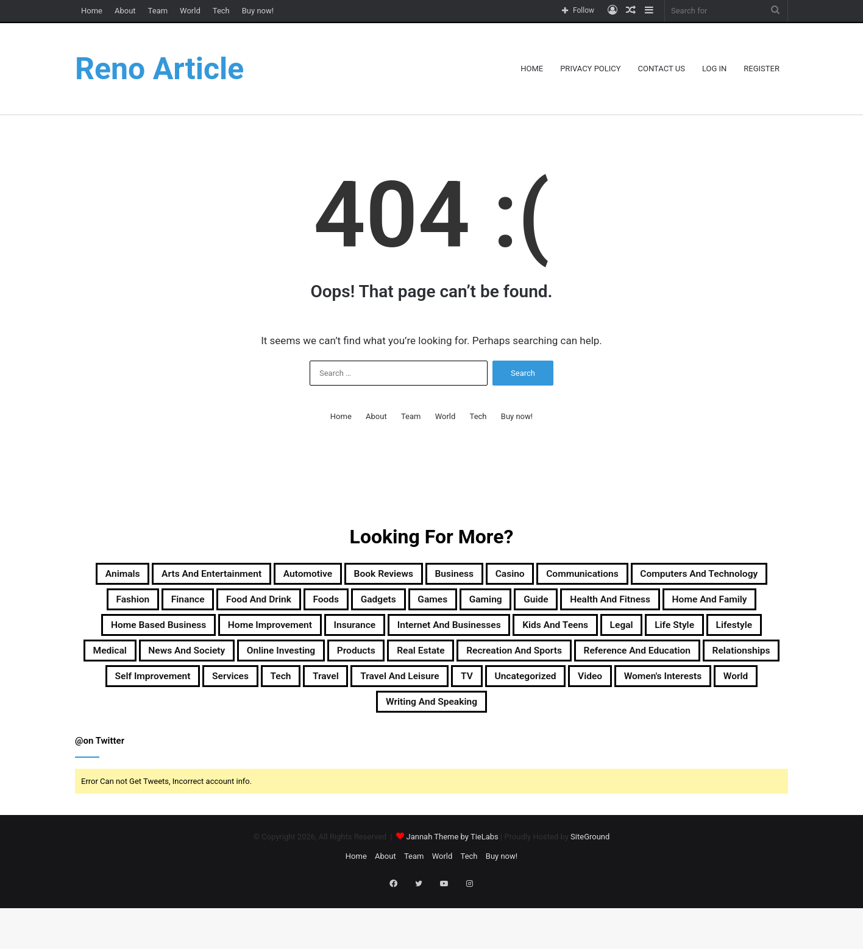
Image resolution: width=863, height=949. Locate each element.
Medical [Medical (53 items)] (603, 663)
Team (158, 10)
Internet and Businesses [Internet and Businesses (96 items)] (181, 663)
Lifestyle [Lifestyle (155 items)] (534, 663)
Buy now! (258, 10)
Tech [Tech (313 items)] (336, 721)
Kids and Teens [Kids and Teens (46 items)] (314, 663)
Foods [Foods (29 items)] (541, 605)
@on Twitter (99, 791)
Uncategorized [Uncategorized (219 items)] (637, 721)
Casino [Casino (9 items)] (615, 575)
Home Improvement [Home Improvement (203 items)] (618, 634)
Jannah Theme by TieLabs (452, 887)
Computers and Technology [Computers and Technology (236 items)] (181, 605)
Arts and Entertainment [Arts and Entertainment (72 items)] (245, 575)
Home (91, 10)
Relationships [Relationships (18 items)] (722, 692)
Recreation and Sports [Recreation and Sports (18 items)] (437, 692)
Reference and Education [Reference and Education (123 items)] (592, 692)
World (190, 10)
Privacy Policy (590, 68)
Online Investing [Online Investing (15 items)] (148, 692)
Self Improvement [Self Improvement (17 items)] (178, 721)
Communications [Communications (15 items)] (704, 575)
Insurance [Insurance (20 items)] (723, 634)
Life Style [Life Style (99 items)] (461, 663)
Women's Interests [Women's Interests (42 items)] (332, 751)
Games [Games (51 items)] (671, 605)
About (125, 10)
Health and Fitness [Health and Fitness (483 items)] (220, 634)
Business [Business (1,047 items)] (547, 575)
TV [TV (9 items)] (565, 721)
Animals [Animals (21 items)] (134, 575)
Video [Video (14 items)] (717, 721)
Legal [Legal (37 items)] (396, 663)
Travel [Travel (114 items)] (391, 721)
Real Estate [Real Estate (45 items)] (321, 692)
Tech (221, 10)
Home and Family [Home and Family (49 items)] (344, 634)
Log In (714, 68)
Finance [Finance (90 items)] (370, 605)
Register (762, 68)
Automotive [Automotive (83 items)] (365, 575)
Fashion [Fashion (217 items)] (303, 605)
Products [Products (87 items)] (241, 692)
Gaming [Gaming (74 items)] (736, 605)
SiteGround (589, 887)
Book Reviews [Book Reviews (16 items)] (459, 575)
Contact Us (661, 68)
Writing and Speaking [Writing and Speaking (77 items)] (522, 751)
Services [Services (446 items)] (275, 721)
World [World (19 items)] (422, 751)
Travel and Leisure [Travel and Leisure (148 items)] (482, 721)
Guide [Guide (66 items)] (128, 634)
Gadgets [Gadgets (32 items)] (605, 605)
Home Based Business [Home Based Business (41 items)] (478, 634)
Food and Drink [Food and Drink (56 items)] (458, 605)
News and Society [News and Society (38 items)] (699, 663)
